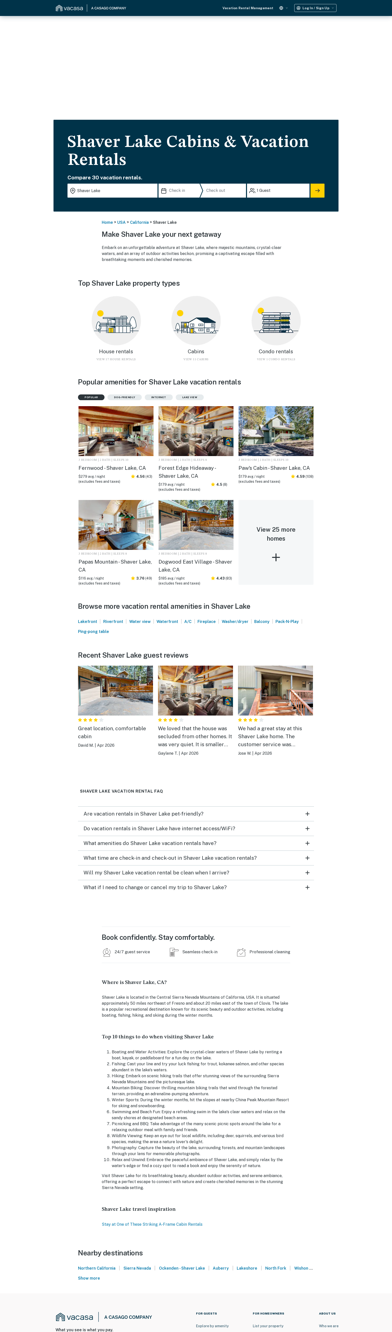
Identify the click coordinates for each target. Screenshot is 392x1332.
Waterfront (167, 621)
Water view (140, 621)
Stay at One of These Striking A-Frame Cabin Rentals (152, 1224)
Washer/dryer (235, 621)
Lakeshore (247, 1268)
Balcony (262, 621)
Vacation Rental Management (247, 8)
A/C (188, 621)
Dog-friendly (124, 397)
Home (107, 222)
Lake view (190, 397)
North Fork (275, 1268)
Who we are (328, 1326)
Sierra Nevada (137, 1268)
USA (121, 222)
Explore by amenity (212, 1326)
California (139, 222)
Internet (158, 397)
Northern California (97, 1268)
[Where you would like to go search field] (113, 191)
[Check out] (225, 191)
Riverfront (113, 621)
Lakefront (87, 621)
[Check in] (180, 191)
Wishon (301, 1268)
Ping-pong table (93, 631)
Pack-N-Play (287, 621)
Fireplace (207, 621)
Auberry (221, 1268)
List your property (268, 1326)
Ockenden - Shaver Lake (182, 1268)
